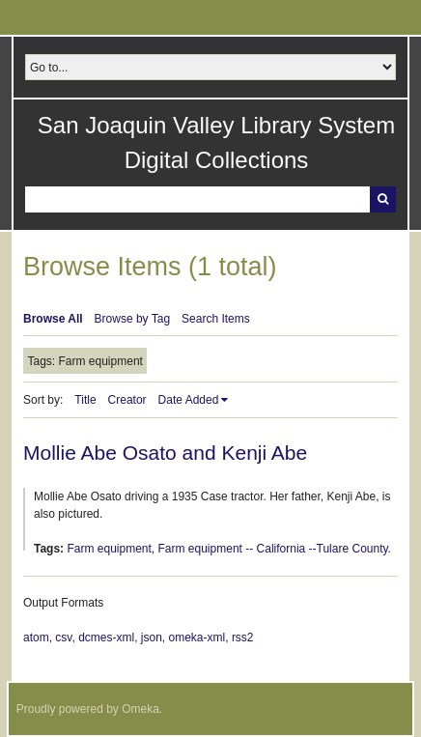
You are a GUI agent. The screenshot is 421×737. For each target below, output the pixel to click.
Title (85, 400)
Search (383, 199)
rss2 (243, 637)
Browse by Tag (133, 319)
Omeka (140, 709)
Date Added (188, 400)
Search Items (216, 319)
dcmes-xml (106, 637)
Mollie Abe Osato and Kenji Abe (165, 452)
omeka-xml (197, 637)
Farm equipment (109, 548)
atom (36, 637)
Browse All (53, 319)
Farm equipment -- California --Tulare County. (274, 548)
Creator (127, 400)
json (151, 637)
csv (63, 637)
